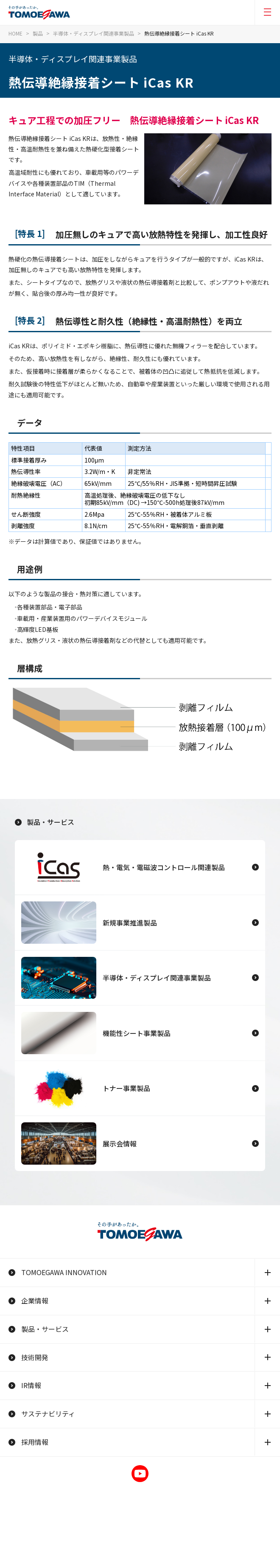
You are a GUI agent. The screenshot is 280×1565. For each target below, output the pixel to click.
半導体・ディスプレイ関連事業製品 (93, 33)
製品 (38, 33)
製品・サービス (44, 822)
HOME (15, 33)
